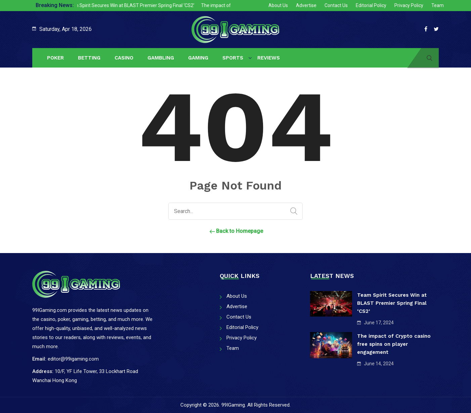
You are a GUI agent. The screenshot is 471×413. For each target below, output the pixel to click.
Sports (232, 58)
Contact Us (336, 5)
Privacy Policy (408, 5)
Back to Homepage (235, 231)
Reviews (268, 58)
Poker (55, 58)
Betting (89, 58)
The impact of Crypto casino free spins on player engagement (394, 344)
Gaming (198, 58)
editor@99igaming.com (73, 359)
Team (437, 5)
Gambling (160, 58)
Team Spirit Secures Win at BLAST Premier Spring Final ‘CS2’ (135, 5)
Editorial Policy (371, 5)
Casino (124, 58)
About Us (278, 5)
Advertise (306, 5)
